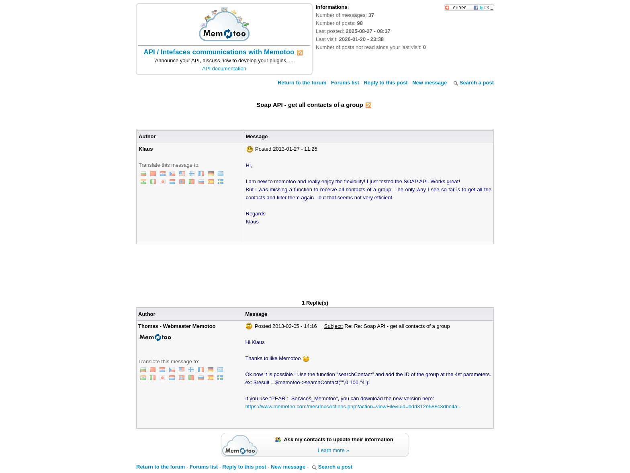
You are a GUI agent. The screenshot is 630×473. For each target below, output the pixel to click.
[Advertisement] (315, 266)
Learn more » (333, 450)
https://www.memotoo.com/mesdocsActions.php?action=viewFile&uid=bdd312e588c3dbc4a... (353, 406)
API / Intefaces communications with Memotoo (219, 52)
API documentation (224, 69)
